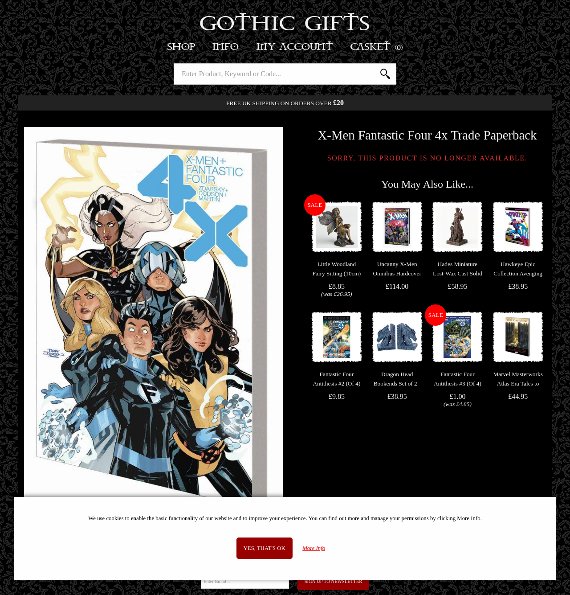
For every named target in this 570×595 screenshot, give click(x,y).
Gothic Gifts (285, 24)
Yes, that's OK (264, 548)
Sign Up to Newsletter (333, 581)
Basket (377, 47)
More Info (313, 548)
